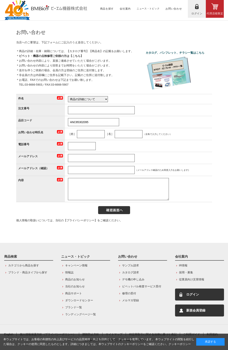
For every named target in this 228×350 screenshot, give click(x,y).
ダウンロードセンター (79, 300)
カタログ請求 (130, 272)
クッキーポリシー (179, 344)
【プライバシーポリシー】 (80, 220)
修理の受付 (129, 293)
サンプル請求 (130, 265)
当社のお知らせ (75, 286)
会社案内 (181, 256)
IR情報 (183, 265)
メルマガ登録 (130, 300)
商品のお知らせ (75, 279)
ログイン (192, 294)
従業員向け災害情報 (191, 279)
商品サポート (73, 293)
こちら (76, 55)
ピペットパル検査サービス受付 (141, 286)
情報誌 (69, 272)
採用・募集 (186, 272)
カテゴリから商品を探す (23, 265)
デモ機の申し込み (133, 279)
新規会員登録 (195, 310)
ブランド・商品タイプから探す (27, 272)
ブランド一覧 (73, 307)
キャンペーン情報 (76, 265)
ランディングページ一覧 (80, 314)
